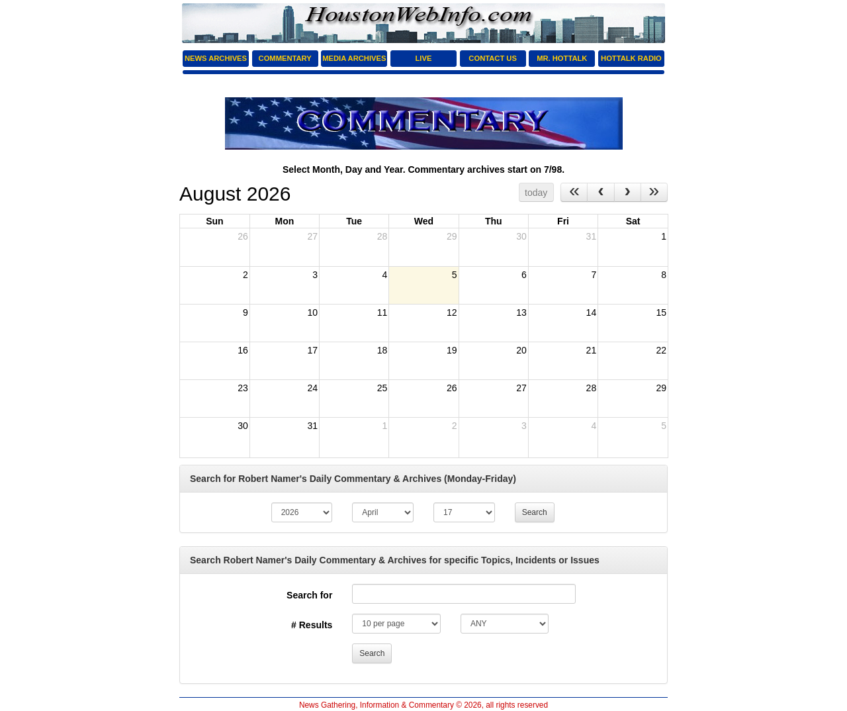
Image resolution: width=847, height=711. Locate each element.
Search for (309, 595)
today (536, 192)
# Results (311, 625)
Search (534, 512)
